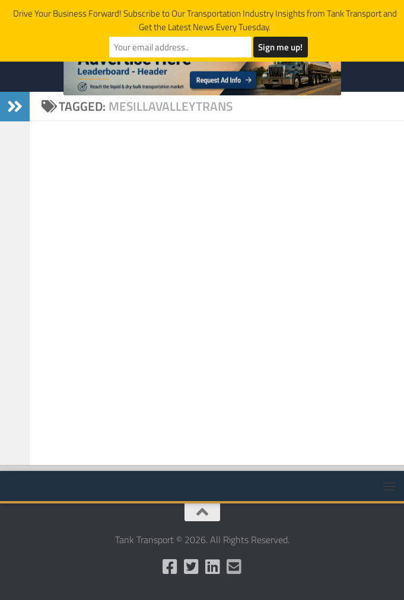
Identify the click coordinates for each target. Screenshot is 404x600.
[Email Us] (234, 567)
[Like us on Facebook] (170, 567)
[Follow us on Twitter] (191, 567)
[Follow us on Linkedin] (213, 567)
